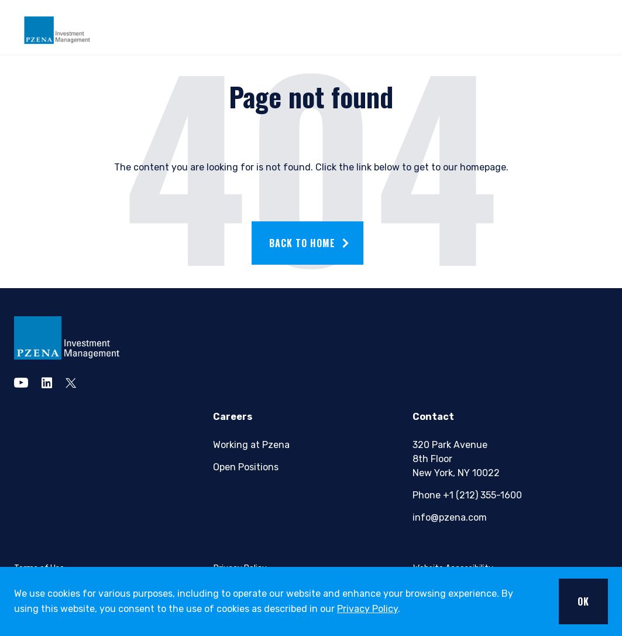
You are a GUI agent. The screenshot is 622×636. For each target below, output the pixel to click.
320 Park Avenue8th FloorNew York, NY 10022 (456, 458)
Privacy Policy (367, 608)
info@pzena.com (450, 517)
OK (583, 601)
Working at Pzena (251, 444)
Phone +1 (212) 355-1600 (467, 495)
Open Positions (246, 467)
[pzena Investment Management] (66, 338)
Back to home (302, 243)
